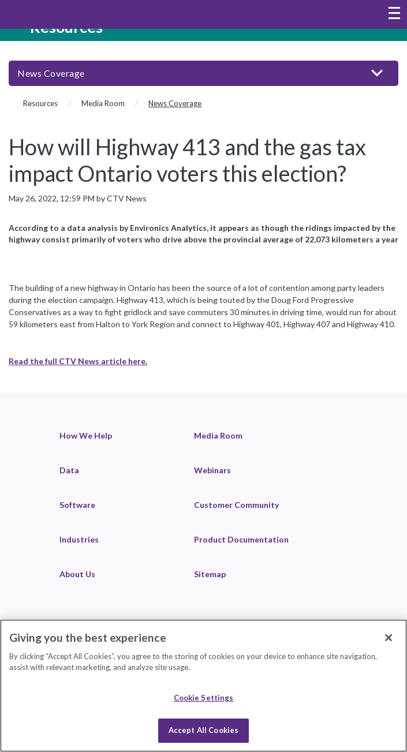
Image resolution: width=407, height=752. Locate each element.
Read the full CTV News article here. (78, 361)
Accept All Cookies (203, 730)
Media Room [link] (218, 435)
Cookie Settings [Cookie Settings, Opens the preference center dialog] (204, 697)
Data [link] (69, 470)
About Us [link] (77, 574)
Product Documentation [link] (241, 539)
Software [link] (77, 505)
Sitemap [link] (210, 574)
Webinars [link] (212, 470)
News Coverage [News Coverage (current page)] (174, 103)
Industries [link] (79, 539)
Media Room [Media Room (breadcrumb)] (103, 103)
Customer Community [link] (236, 505)
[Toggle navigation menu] (394, 14)
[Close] (388, 637)
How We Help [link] (85, 435)
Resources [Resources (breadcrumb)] (40, 103)
